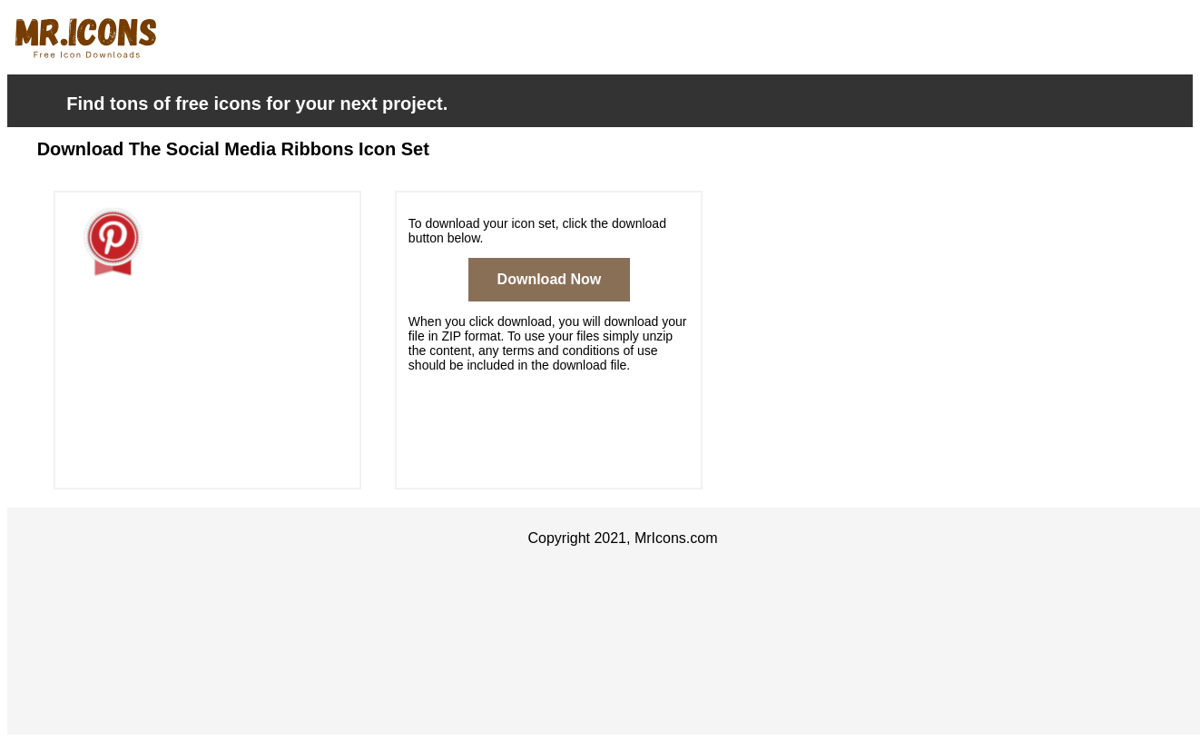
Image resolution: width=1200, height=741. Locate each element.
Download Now (549, 279)
